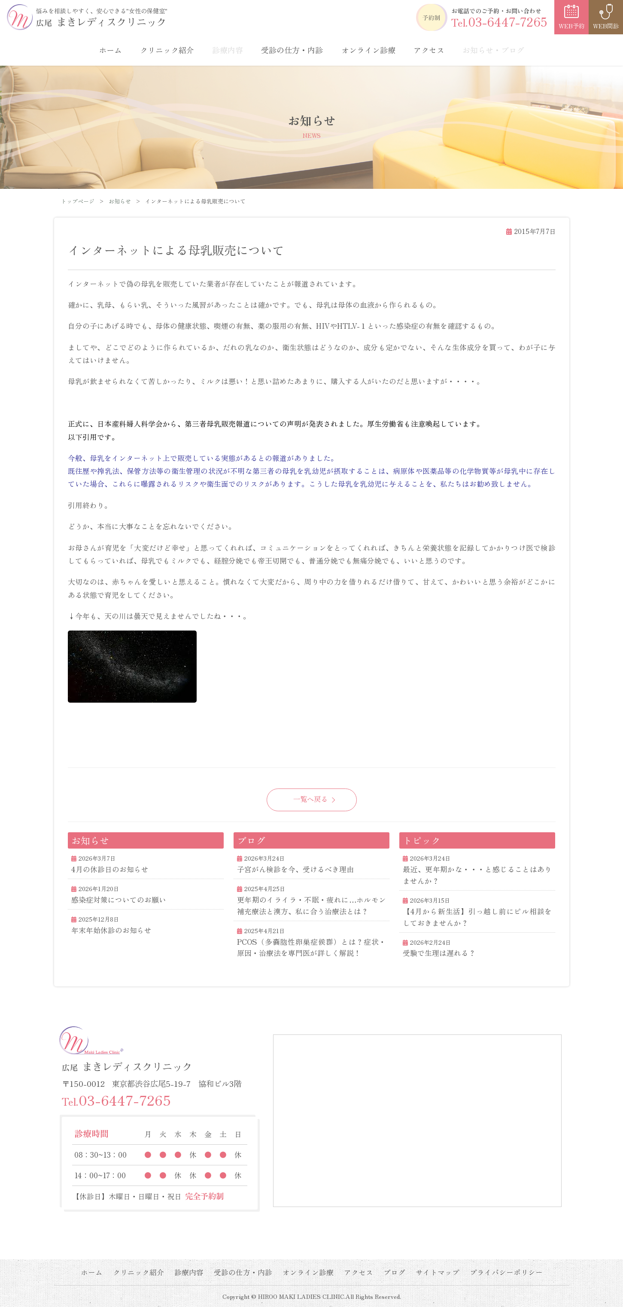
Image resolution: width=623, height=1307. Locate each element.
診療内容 (189, 1272)
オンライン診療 (368, 49)
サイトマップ (437, 1272)
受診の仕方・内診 (292, 49)
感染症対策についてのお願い (118, 900)
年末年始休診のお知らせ (111, 930)
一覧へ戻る (310, 799)
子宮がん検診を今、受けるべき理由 (295, 869)
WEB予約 (572, 25)
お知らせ (120, 201)
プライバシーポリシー (506, 1272)
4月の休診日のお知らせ (110, 869)
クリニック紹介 (167, 49)
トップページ (77, 201)
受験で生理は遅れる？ (439, 953)
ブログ (394, 1272)
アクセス (428, 49)
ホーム (110, 49)
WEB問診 (606, 25)
